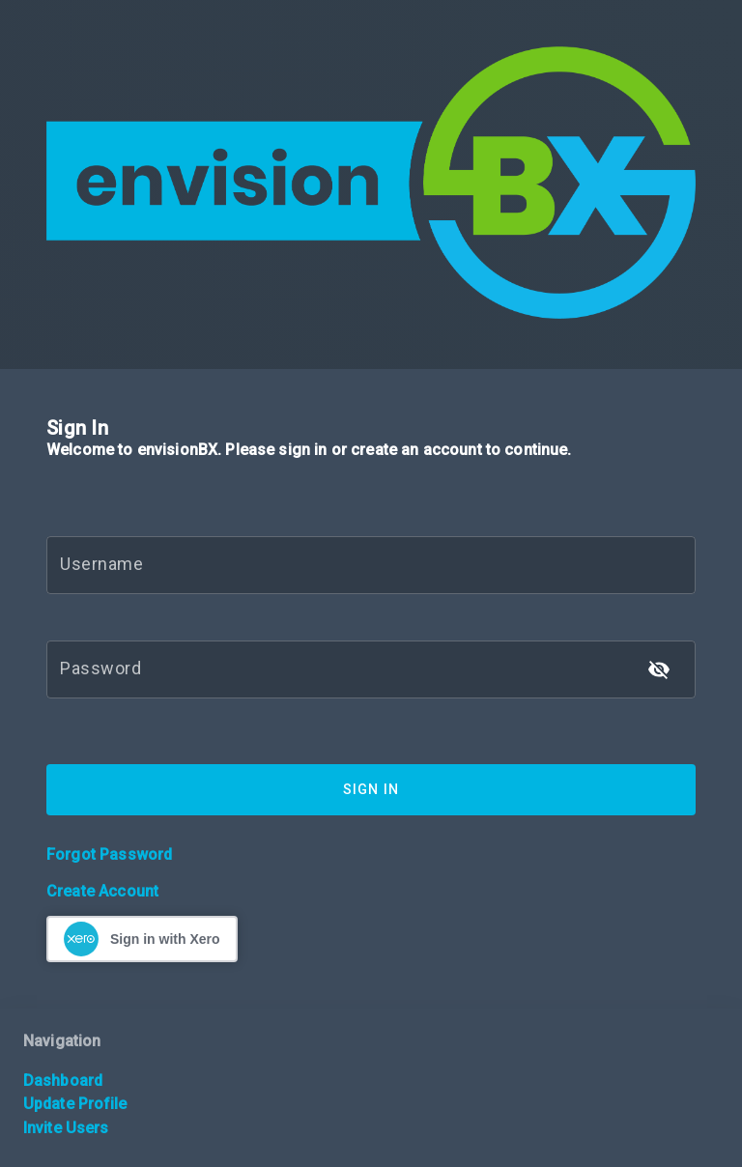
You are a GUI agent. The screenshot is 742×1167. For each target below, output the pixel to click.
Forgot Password (109, 854)
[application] (736, 1162)
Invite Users (65, 1128)
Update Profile (75, 1104)
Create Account (102, 891)
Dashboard (62, 1080)
